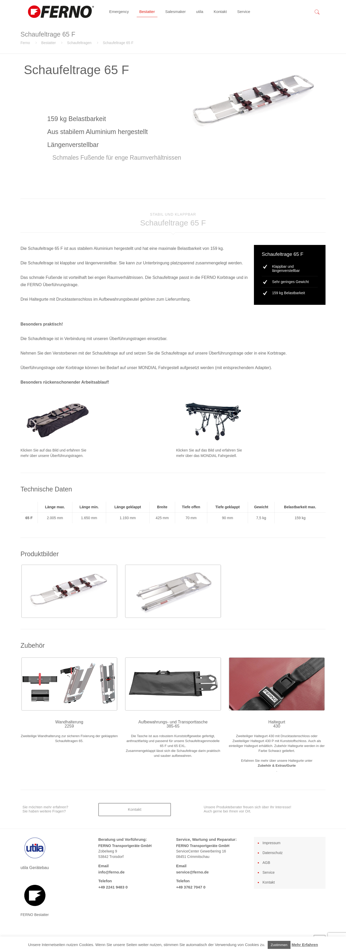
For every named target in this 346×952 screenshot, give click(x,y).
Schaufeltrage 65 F (118, 43)
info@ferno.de (111, 872)
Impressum (271, 843)
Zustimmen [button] (279, 945)
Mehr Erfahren (305, 944)
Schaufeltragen (79, 43)
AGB (266, 863)
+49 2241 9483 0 (113, 887)
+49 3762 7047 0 (190, 887)
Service (268, 872)
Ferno (25, 43)
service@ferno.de (192, 872)
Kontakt (268, 882)
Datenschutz (272, 853)
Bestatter (48, 43)
